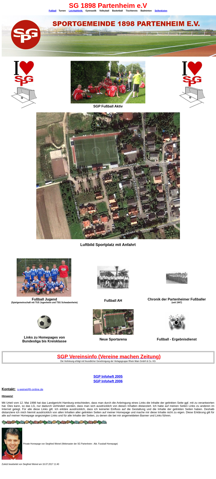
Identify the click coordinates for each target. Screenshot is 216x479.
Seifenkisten (161, 11)
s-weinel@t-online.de (30, 389)
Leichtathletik (75, 11)
